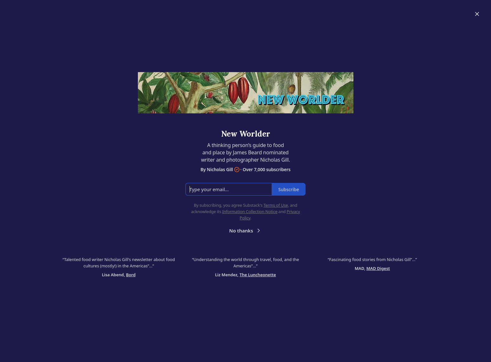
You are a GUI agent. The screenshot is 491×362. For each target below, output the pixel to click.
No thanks (245, 230)
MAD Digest (378, 268)
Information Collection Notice (249, 211)
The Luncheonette (258, 275)
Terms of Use (275, 205)
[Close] (477, 14)
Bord (131, 275)
